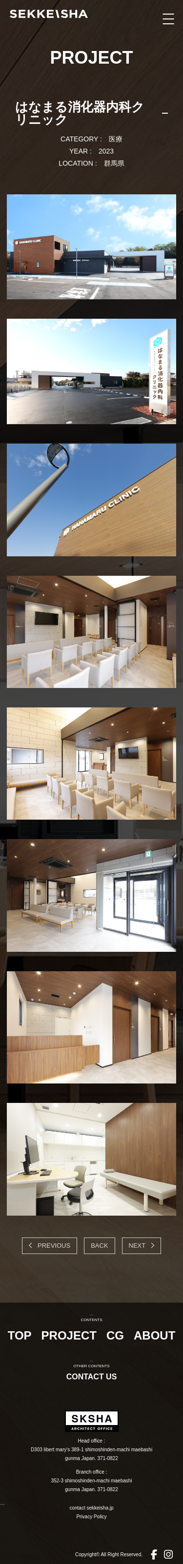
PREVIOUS (53, 1245)
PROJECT (69, 1335)
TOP (20, 1335)
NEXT (138, 1245)
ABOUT (154, 1335)
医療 (115, 139)
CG (115, 1335)
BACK (99, 1245)
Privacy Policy (91, 1516)
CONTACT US (91, 1377)
